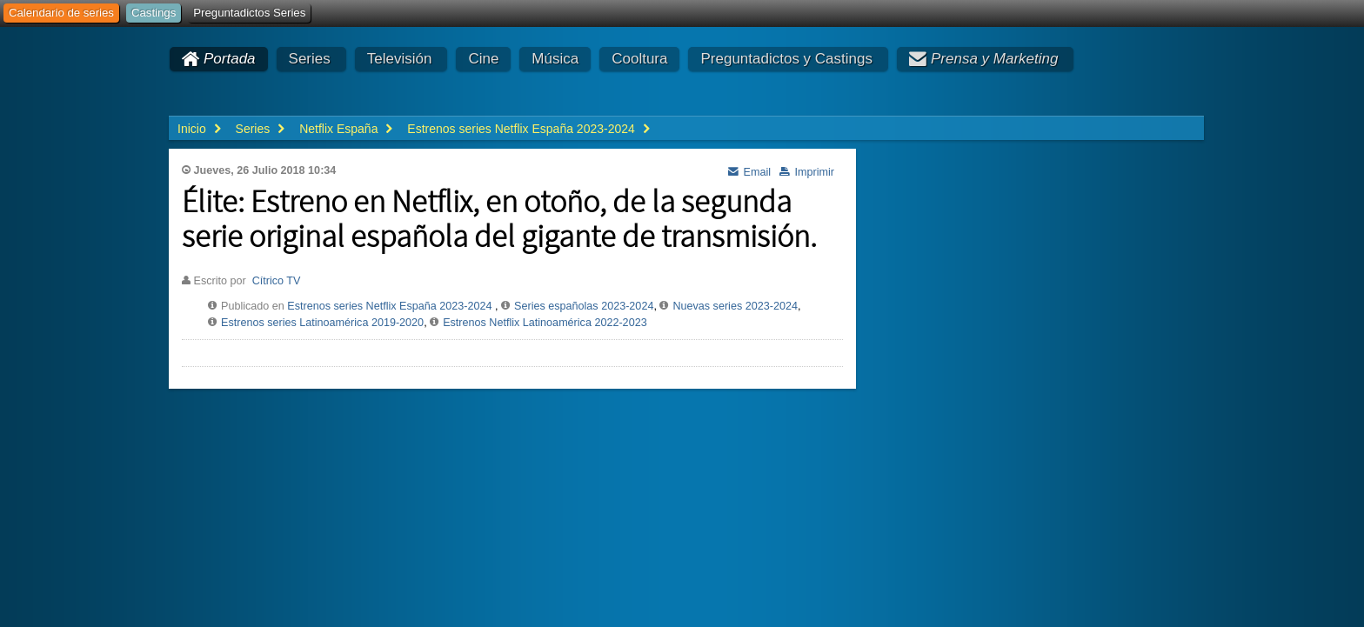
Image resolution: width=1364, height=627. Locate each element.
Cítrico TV (276, 281)
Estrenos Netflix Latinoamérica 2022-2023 (545, 323)
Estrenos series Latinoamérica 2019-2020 (322, 323)
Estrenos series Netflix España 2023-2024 (389, 306)
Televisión (399, 58)
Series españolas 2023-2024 (583, 306)
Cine (483, 58)
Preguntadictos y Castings (786, 58)
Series (310, 58)
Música (555, 58)
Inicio (191, 129)
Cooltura (639, 58)
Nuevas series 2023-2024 (735, 306)
